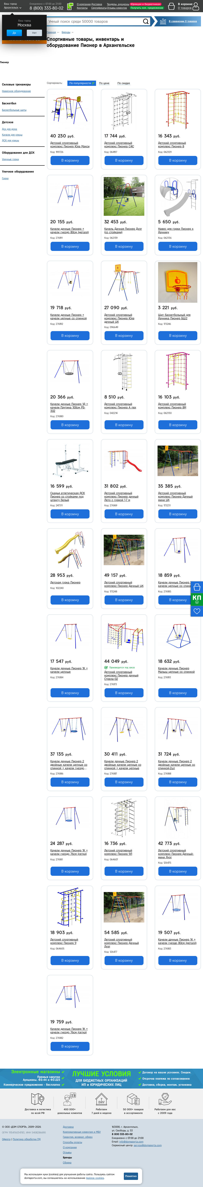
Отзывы (67, 1152)
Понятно (131, 1176)
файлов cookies (95, 1178)
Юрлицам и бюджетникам (146, 4)
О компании (84, 4)
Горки (5, 178)
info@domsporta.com (131, 1141)
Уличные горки (10, 159)
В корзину (70, 160)
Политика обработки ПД (27, 1139)
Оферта (6, 1139)
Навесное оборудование (16, 91)
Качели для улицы (12, 134)
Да (14, 32)
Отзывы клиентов (117, 7)
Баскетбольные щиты (14, 110)
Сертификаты (99, 7)
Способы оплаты (72, 1142)
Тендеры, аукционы (118, 4)
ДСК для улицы (10, 140)
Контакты (82, 7)
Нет (34, 32)
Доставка (96, 4)
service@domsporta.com (148, 1145)
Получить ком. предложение (147, 7)
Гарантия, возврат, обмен (78, 1137)
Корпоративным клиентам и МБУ (82, 1132)
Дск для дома (9, 129)
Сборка (67, 1162)
